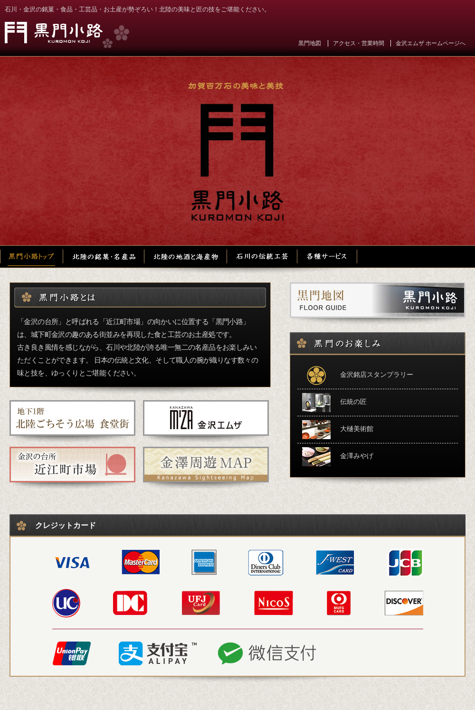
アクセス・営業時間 (358, 43)
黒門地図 (309, 43)
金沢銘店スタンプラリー (357, 375)
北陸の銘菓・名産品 (104, 257)
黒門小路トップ (32, 257)
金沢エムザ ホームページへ (431, 43)
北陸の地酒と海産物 (186, 257)
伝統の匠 (334, 402)
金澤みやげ (337, 456)
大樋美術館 (337, 429)
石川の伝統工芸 (263, 257)
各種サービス (327, 257)
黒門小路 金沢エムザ (67, 35)
